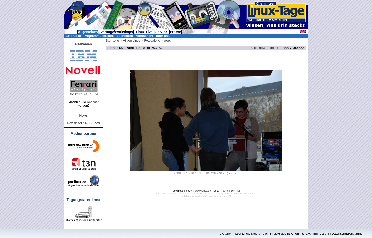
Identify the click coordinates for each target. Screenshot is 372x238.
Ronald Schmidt (231, 190)
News (83, 115)
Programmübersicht (99, 36)
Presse (175, 32)
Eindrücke (73, 36)
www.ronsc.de (203, 190)
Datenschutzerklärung (347, 233)
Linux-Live (144, 32)
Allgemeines (88, 32)
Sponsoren (124, 36)
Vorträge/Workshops (116, 32)
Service (161, 32)
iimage (113, 47)
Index (274, 47)
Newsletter (74, 123)
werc (167, 40)
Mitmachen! (144, 36)
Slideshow (257, 47)
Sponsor (93, 102)
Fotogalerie (152, 40)
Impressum (321, 233)
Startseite (112, 40)
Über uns (163, 36)
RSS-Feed (92, 123)
